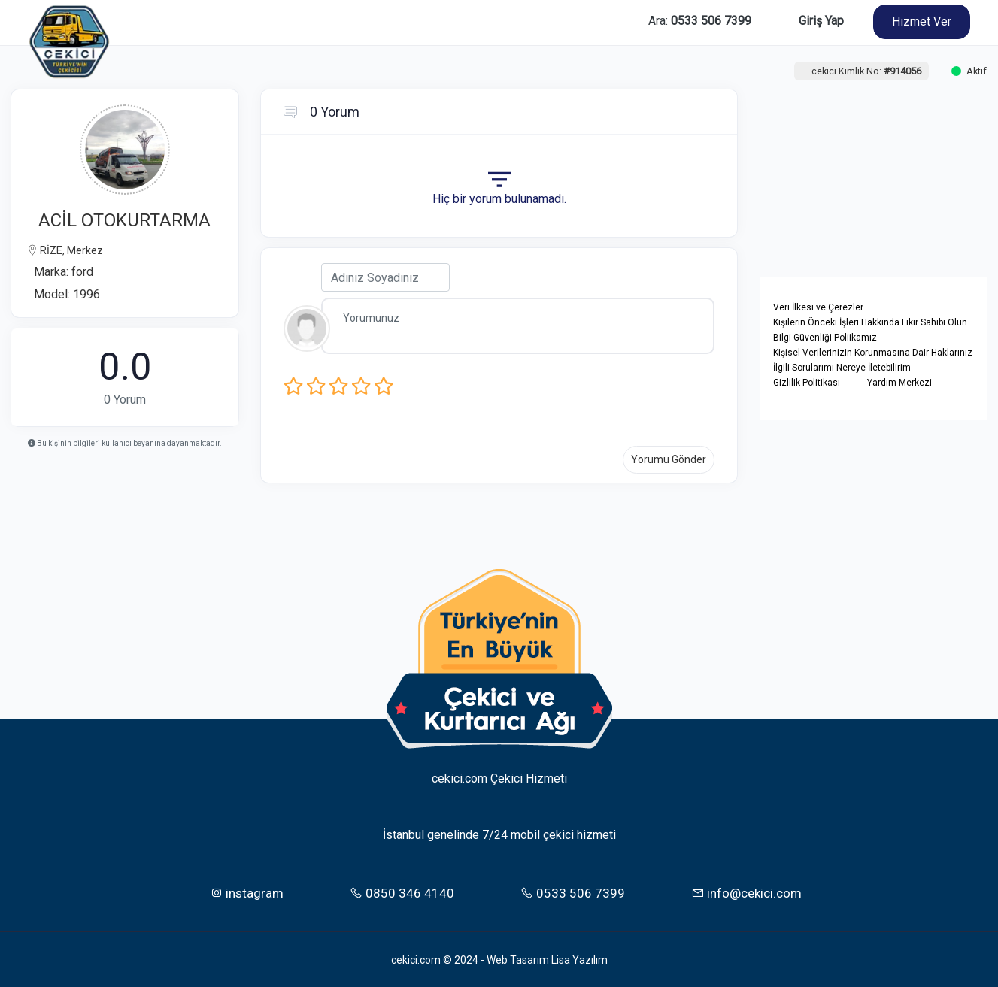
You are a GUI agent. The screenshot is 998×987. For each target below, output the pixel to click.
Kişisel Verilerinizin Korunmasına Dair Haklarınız (872, 352)
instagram (247, 891)
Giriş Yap (821, 21)
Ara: (699, 21)
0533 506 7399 (572, 891)
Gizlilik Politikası (806, 382)
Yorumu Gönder (668, 459)
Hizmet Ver (921, 21)
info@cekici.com (746, 891)
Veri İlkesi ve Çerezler (818, 307)
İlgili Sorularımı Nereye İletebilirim (842, 367)
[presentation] (549, 398)
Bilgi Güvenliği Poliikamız (825, 337)
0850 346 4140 (402, 891)
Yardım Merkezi (899, 382)
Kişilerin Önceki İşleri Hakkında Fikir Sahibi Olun (870, 322)
